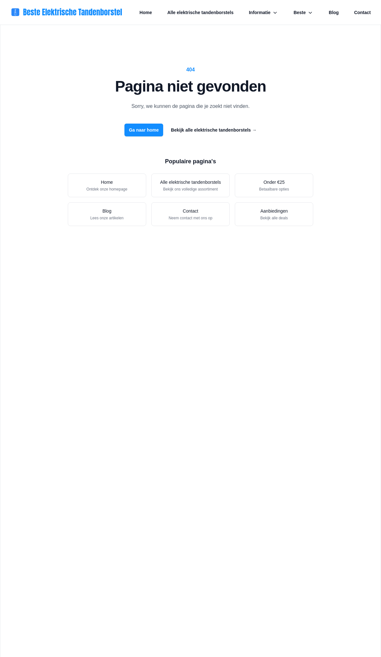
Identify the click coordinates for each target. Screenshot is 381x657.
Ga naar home (144, 130)
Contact (362, 12)
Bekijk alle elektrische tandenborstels (214, 130)
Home (145, 12)
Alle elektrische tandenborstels (200, 12)
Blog (334, 12)
